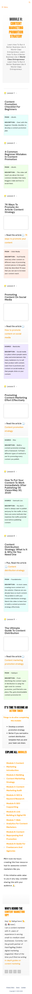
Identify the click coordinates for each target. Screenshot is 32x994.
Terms (18, 987)
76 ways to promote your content (16, 239)
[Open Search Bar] (29, 2)
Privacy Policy (10, 987)
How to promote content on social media (13, 334)
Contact (23, 987)
